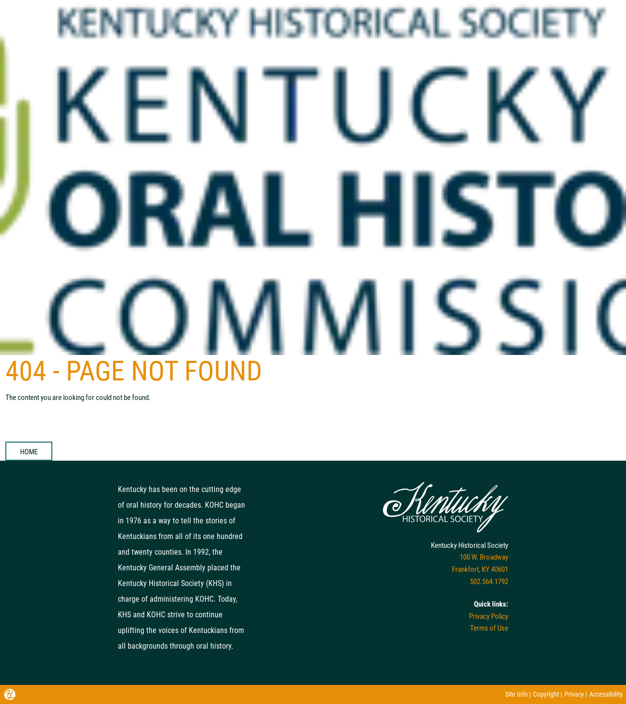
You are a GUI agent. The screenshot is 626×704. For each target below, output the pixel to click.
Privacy (574, 694)
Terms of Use (489, 628)
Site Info (516, 694)
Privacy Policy (488, 616)
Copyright (546, 694)
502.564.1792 (489, 581)
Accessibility (606, 694)
